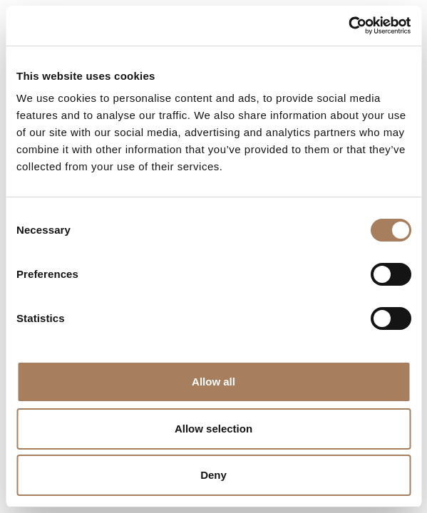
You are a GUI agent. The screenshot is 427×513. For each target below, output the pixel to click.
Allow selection (213, 429)
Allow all (213, 381)
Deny (213, 475)
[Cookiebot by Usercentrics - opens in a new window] (348, 25)
